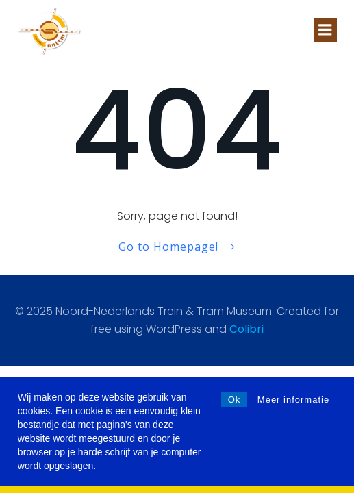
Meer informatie (293, 399)
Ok (234, 399)
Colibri (246, 329)
